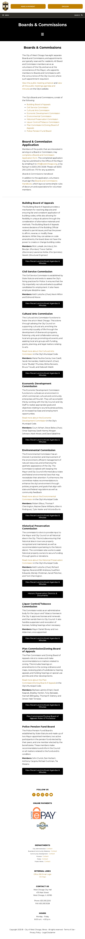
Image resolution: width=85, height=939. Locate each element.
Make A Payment (28, 6)
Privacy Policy (35, 933)
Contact (49, 848)
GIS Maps (42, 877)
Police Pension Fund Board (39, 131)
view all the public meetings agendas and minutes (42, 86)
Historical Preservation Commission (42, 119)
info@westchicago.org (47, 164)
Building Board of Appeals (38, 104)
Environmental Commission (39, 116)
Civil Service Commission (37, 107)
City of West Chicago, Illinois (5, 6)
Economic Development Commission (43, 113)
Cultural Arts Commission (38, 110)
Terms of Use (69, 930)
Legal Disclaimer (48, 933)
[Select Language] (65, 6)
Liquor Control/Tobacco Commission (43, 122)
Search (78, 15)
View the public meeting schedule (37, 83)
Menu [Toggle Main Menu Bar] (5, 15)
